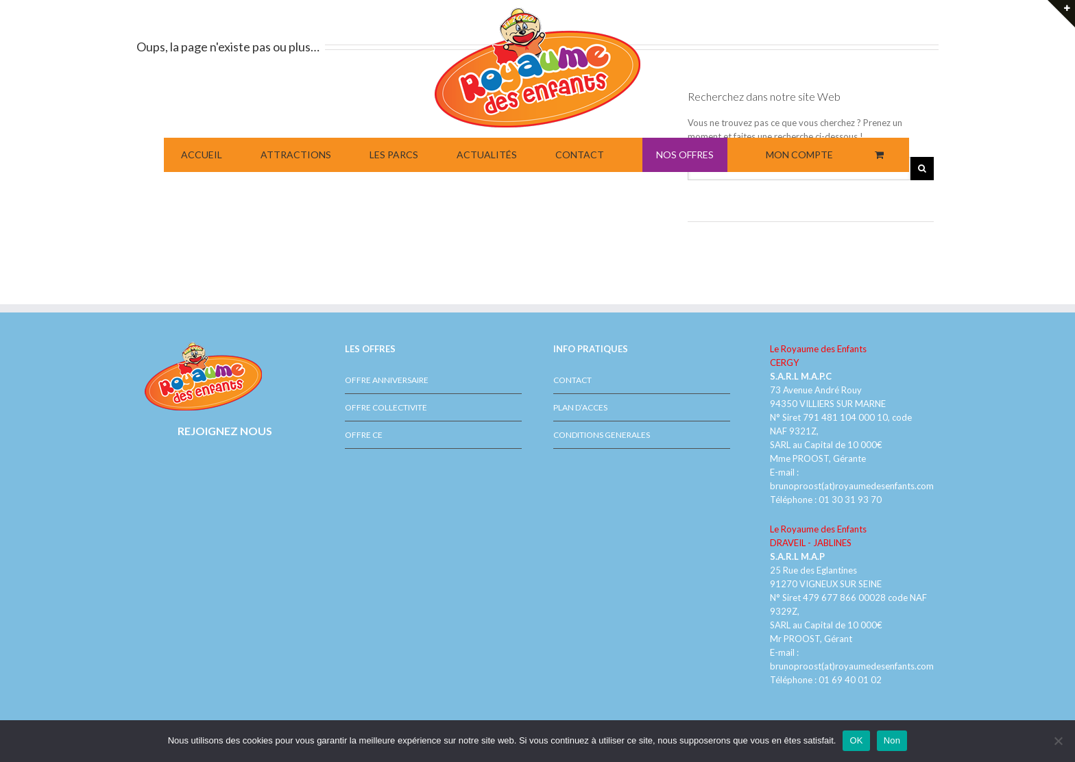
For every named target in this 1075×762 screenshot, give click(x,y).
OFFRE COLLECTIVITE (386, 407)
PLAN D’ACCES (580, 407)
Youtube (226, 470)
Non (892, 740)
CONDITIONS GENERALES (601, 435)
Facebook (202, 464)
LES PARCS (394, 154)
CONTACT (579, 154)
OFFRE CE (364, 435)
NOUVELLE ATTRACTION (1025, 73)
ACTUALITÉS (487, 154)
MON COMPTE (799, 154)
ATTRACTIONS (296, 154)
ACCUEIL (201, 154)
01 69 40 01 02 (849, 679)
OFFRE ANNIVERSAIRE (386, 380)
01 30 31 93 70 (850, 499)
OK (855, 740)
